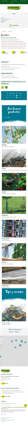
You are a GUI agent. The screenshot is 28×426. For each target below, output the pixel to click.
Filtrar (8, 117)
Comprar (20, 95)
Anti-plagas (3, 20)
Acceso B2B (12, 3)
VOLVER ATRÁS (15, 25)
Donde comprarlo (5, 52)
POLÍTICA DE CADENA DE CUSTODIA (8, 420)
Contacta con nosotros (6, 417)
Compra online (14, 52)
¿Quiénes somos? (5, 1)
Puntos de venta (14, 1)
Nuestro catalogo (23, 1)
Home (2, 17)
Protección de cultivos (5, 19)
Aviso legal (3, 419)
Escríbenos (24, 52)
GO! (26, 405)
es (18, 3)
